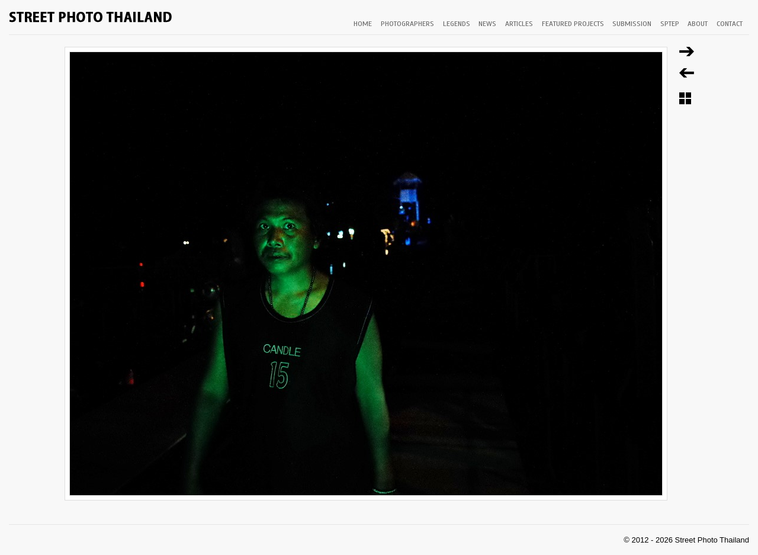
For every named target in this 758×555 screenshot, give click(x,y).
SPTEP (669, 24)
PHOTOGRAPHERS (407, 24)
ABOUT (698, 24)
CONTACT (730, 24)
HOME (363, 24)
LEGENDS (456, 24)
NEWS (487, 24)
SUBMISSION (631, 24)
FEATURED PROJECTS (573, 24)
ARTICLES (519, 24)
